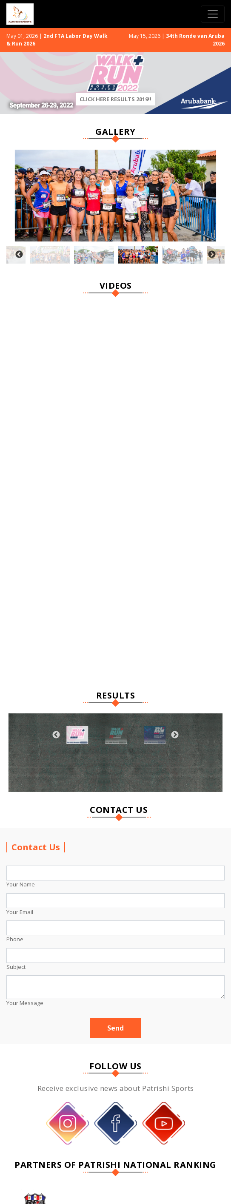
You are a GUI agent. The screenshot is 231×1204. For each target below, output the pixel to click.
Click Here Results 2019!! (115, 99)
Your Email (19, 912)
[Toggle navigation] (213, 14)
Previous (19, 254)
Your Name (20, 884)
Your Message (24, 1003)
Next (212, 254)
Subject (16, 967)
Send (115, 1028)
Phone (14, 939)
